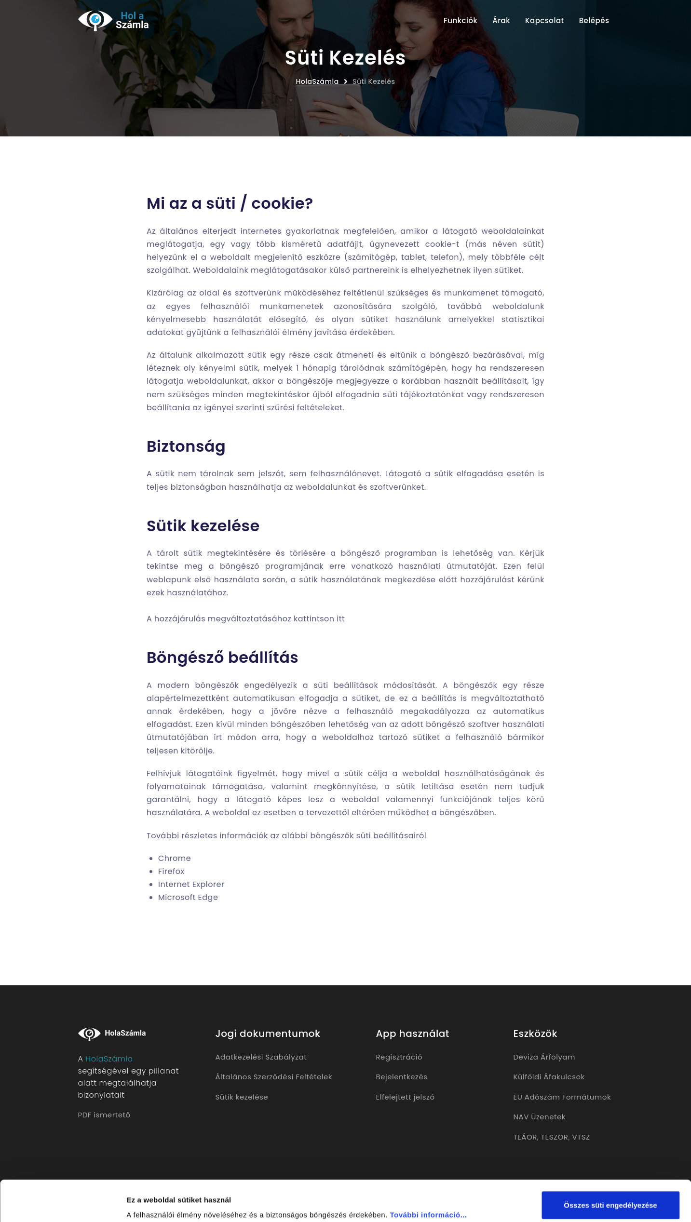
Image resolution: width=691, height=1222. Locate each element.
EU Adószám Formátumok (562, 1097)
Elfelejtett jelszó (405, 1097)
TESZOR (555, 1137)
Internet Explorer (191, 884)
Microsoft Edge (188, 897)
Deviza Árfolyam (544, 1057)
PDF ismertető (104, 1115)
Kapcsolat (544, 20)
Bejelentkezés (402, 1077)
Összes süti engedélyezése (610, 1167)
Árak (501, 20)
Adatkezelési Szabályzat (261, 1057)
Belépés (594, 20)
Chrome (174, 858)
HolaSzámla (317, 81)
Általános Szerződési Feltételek (274, 1077)
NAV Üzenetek (540, 1117)
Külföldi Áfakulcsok (549, 1077)
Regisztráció (399, 1057)
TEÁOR (525, 1137)
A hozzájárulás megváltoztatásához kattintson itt (246, 618)
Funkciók (460, 20)
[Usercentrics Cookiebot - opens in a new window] (62, 1203)
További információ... (428, 1176)
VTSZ (581, 1137)
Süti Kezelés (373, 81)
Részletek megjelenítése (168, 1203)
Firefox (171, 871)
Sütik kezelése (242, 1097)
